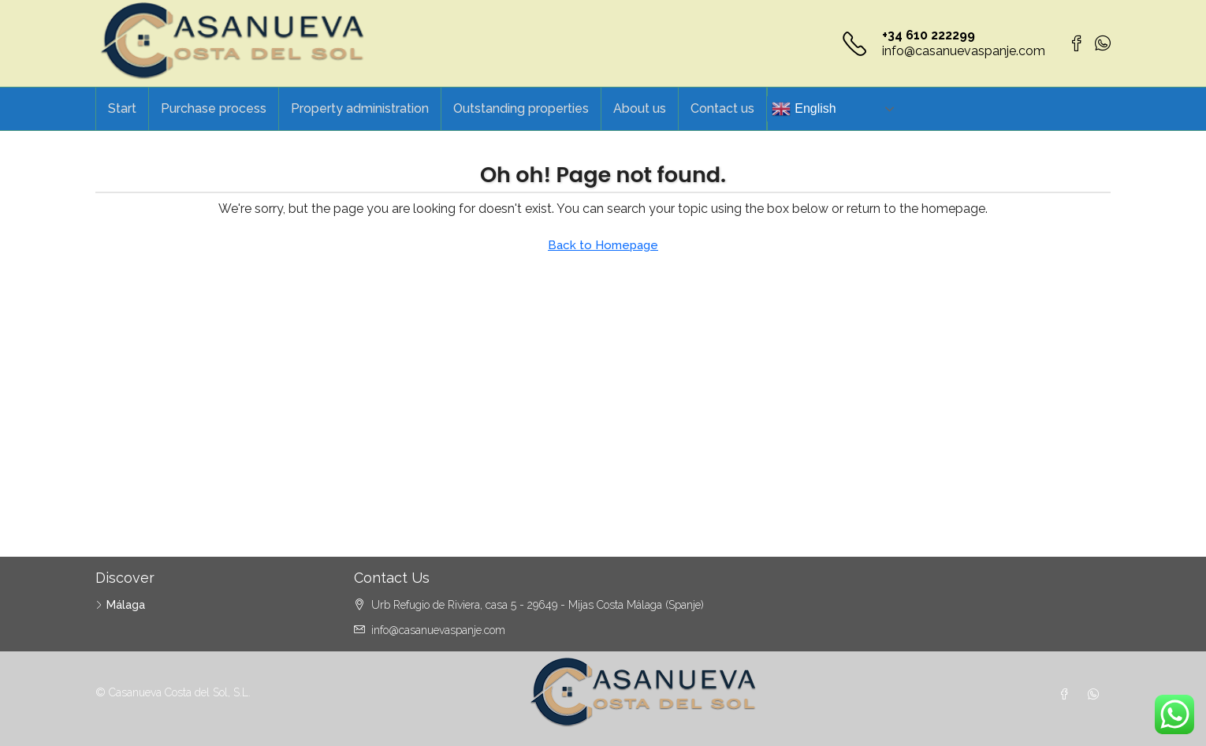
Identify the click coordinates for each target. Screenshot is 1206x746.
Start (122, 108)
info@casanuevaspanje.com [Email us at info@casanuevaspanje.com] (438, 630)
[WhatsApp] (1096, 694)
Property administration (360, 108)
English (804, 108)
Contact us (722, 108)
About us (639, 108)
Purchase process (213, 108)
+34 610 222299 (928, 35)
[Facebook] (1067, 694)
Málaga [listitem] (120, 605)
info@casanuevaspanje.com (963, 50)
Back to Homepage (603, 245)
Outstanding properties (521, 108)
